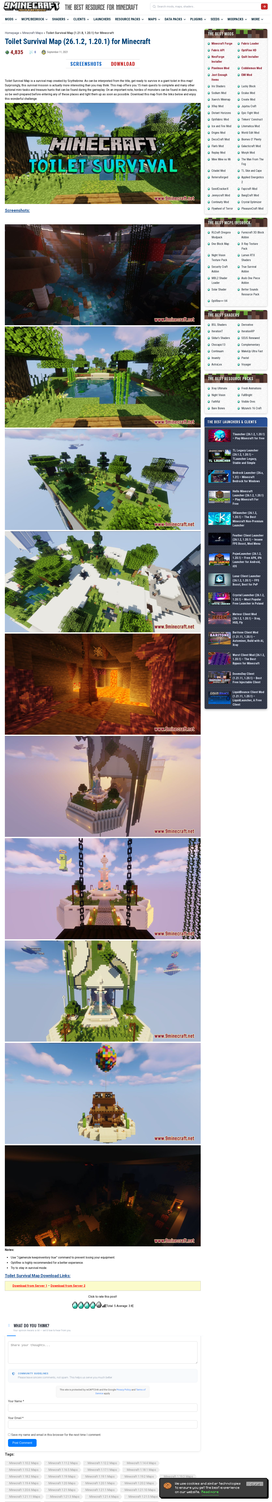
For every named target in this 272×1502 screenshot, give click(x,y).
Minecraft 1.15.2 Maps (23, 1470)
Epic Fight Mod (250, 113)
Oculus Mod (248, 93)
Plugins (196, 19)
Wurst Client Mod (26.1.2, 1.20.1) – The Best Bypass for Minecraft (249, 659)
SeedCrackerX (220, 189)
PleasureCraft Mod (252, 208)
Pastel (245, 358)
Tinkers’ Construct (252, 119)
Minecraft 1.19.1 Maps (100, 1476)
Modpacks (235, 19)
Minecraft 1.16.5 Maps (63, 1470)
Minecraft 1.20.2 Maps (139, 1483)
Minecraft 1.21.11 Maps (24, 1496)
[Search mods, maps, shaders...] (208, 6)
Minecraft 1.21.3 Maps (64, 1496)
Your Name (16, 1401)
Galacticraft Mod (251, 146)
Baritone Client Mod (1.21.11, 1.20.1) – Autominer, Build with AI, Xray (248, 639)
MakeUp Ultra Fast (252, 351)
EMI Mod (246, 75)
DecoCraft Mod (221, 139)
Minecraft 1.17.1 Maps (102, 1470)
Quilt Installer (250, 57)
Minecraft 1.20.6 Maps (23, 1490)
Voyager (246, 364)
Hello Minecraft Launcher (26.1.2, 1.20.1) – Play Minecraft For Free (248, 497)
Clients (79, 19)
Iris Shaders (218, 86)
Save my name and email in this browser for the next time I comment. (56, 1435)
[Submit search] (264, 7)
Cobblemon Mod (251, 68)
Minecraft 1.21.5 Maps (143, 1496)
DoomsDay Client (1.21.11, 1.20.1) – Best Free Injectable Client (247, 678)
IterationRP (248, 331)
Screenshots (86, 63)
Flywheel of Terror (222, 208)
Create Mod (248, 99)
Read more (210, 1492)
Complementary (250, 344)
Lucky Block (248, 86)
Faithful (216, 401)
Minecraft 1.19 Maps (61, 1476)
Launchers (102, 19)
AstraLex (217, 364)
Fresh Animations (251, 388)
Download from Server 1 (30, 1286)
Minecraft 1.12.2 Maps (102, 1463)
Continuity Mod (220, 202)
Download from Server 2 (68, 1286)
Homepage (12, 33)
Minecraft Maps (32, 33)
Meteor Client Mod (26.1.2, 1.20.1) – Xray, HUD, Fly (246, 618)
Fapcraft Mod (249, 189)
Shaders (58, 19)
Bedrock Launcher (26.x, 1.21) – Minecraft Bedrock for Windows (248, 477)
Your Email (16, 1418)
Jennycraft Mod (221, 195)
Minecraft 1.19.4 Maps (23, 1483)
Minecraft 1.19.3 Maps (178, 1476)
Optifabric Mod (220, 119)
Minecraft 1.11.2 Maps (63, 1463)
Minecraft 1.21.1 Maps (100, 1490)
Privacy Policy (123, 1389)
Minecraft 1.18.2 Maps (23, 1476)
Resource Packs (127, 19)
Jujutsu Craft (248, 106)
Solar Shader (219, 289)
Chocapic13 (218, 344)
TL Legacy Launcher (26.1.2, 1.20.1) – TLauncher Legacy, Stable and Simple (245, 457)
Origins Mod (218, 132)
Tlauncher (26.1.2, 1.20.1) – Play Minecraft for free (249, 436)
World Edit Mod (250, 132)
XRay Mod (217, 106)
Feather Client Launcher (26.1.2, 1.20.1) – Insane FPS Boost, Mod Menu (248, 540)
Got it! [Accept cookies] (254, 1484)
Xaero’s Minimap (221, 99)
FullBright (246, 395)
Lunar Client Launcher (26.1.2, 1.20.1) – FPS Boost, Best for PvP (247, 580)
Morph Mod (248, 152)
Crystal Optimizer (251, 202)
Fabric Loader (250, 43)
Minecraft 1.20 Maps (61, 1483)
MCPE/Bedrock (32, 19)
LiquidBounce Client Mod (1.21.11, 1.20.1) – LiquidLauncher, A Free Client (248, 698)
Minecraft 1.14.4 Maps (141, 1463)
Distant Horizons (221, 113)
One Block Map (220, 244)
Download (123, 63)
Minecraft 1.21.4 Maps (104, 1496)
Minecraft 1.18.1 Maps (141, 1470)
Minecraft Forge (222, 43)
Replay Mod (218, 152)
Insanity (216, 358)
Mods (9, 19)
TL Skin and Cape (251, 170)
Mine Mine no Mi (221, 159)
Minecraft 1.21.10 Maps (140, 1490)
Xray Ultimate (219, 388)
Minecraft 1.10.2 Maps (23, 1463)
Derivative (247, 325)
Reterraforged (220, 177)
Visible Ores (248, 401)
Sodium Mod (219, 93)
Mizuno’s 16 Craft (251, 408)
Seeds (215, 19)
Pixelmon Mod (220, 68)
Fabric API (218, 50)
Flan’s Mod (218, 146)
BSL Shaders (219, 325)
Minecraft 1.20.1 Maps (100, 1483)
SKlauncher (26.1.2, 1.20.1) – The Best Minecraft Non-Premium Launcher (248, 519)
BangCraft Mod (250, 195)
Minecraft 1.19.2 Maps (139, 1476)
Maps (152, 19)
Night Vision (218, 395)
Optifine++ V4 (219, 301)
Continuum (218, 351)
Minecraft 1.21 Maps (61, 1490)
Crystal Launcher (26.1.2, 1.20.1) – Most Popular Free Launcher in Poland (248, 599)
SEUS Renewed (250, 338)
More (255, 19)
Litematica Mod (250, 126)
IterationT (217, 331)
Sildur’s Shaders (221, 338)
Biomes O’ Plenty (251, 139)
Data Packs (173, 19)
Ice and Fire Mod (221, 126)
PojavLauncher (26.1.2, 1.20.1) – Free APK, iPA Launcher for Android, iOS (247, 560)
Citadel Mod (219, 170)
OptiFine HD (248, 50)
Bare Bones (218, 408)
